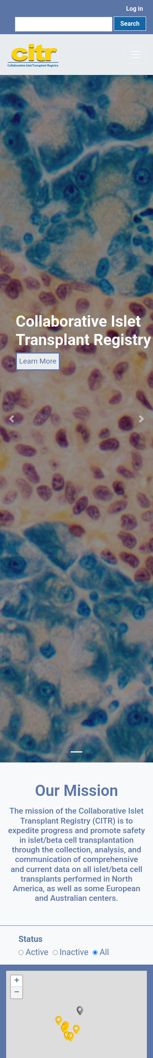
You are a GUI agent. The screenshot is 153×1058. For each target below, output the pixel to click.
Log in (134, 8)
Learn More (38, 361)
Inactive (74, 952)
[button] (80, 1010)
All (104, 952)
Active (36, 952)
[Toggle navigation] (136, 54)
